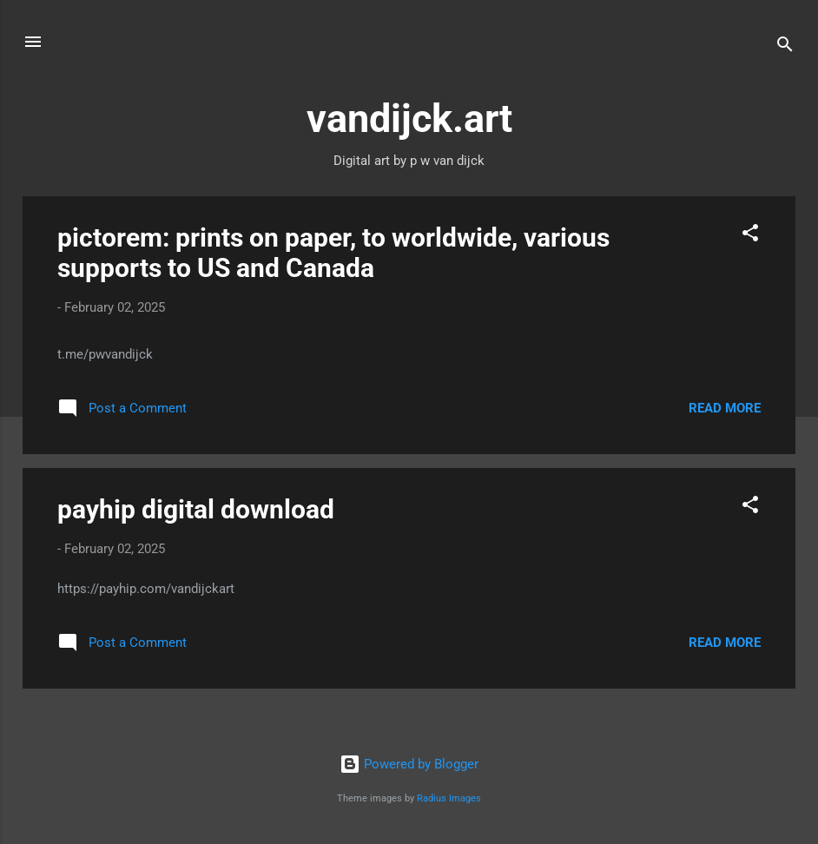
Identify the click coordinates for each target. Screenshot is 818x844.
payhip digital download (195, 509)
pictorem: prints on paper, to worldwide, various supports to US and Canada (333, 252)
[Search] (785, 47)
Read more (725, 408)
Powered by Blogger (409, 764)
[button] (750, 235)
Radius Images (449, 798)
